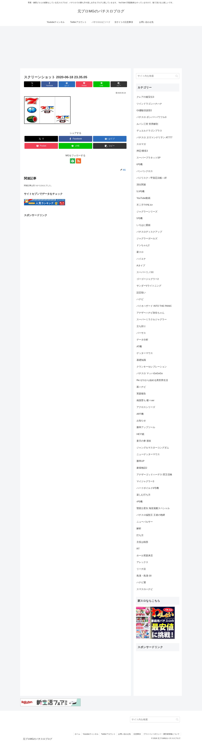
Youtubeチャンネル (90, 734)
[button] (119, 84)
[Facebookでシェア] (49, 84)
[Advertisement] (101, 47)
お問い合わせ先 (124, 734)
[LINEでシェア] (101, 84)
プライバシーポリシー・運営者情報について (161, 734)
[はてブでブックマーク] (67, 84)
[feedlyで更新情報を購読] (72, 160)
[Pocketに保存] (84, 84)
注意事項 (137, 734)
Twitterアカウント (108, 734)
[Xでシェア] (32, 84)
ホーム (77, 734)
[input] (157, 76)
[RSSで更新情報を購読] (78, 160)
